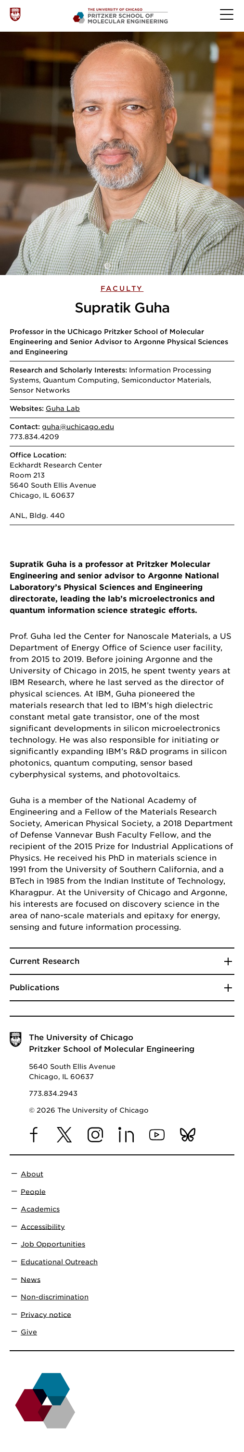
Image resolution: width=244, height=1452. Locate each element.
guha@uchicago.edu (78, 427)
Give (29, 1332)
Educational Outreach (59, 1262)
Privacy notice (46, 1314)
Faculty (122, 288)
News (30, 1279)
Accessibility (43, 1226)
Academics (40, 1209)
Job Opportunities (53, 1244)
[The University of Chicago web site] (15, 14)
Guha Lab (63, 408)
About (32, 1174)
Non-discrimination (55, 1297)
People (33, 1191)
